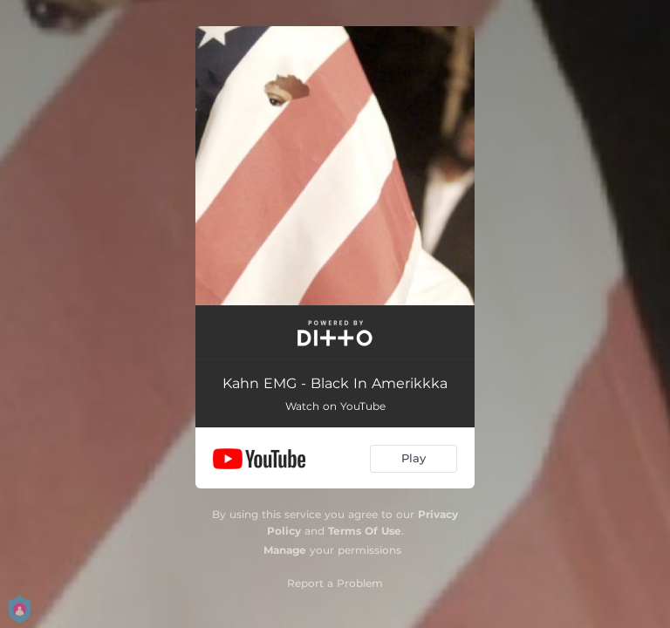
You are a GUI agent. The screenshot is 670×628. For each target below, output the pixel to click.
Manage (284, 549)
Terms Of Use (364, 530)
